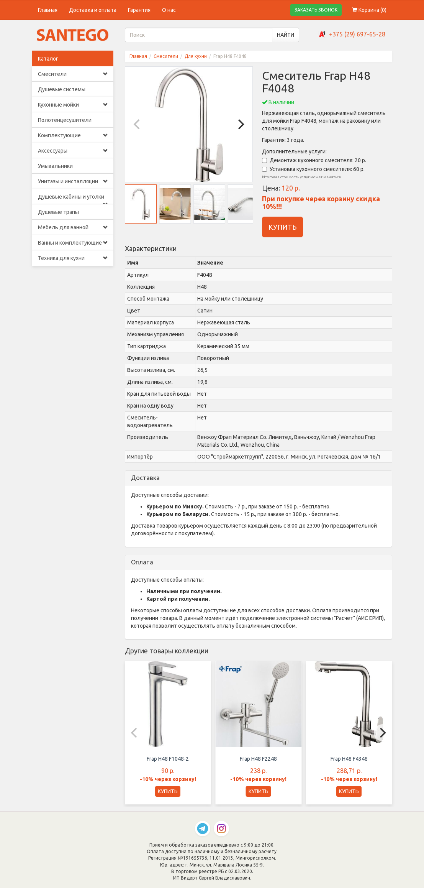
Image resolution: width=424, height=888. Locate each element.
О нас (169, 10)
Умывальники (55, 166)
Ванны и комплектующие (73, 242)
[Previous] (137, 124)
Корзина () (369, 10)
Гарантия (139, 10)
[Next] (240, 124)
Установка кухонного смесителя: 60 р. (313, 169)
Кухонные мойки (73, 104)
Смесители (73, 74)
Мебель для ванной (73, 227)
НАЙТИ (285, 35)
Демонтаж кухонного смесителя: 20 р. (314, 160)
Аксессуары (73, 150)
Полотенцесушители (65, 120)
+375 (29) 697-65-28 (357, 34)
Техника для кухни (73, 258)
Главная (47, 10)
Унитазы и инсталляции (73, 181)
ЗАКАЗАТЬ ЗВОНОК (316, 9)
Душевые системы (61, 89)
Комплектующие (73, 135)
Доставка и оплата (92, 10)
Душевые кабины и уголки (73, 199)
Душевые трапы (58, 212)
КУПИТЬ (282, 227)
